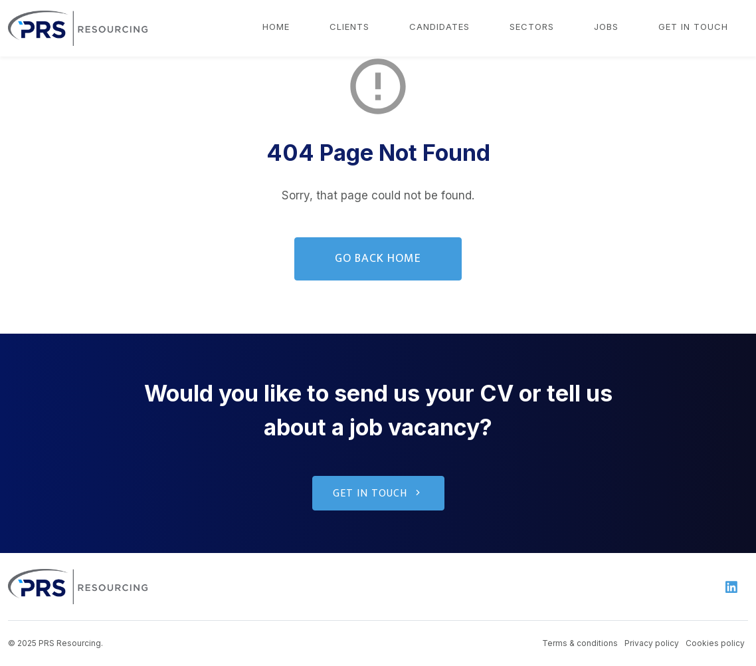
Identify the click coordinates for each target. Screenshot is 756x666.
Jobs (606, 26)
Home (276, 26)
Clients (349, 26)
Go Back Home (378, 259)
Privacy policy (651, 643)
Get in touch (693, 26)
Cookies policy (715, 643)
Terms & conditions (580, 643)
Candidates (439, 26)
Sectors (532, 26)
